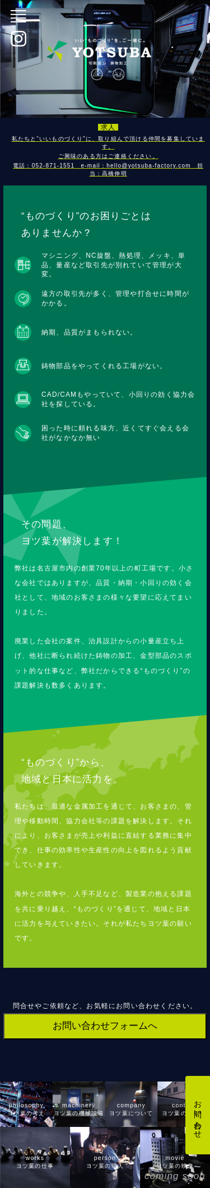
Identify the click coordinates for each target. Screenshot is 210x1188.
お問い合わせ (197, 1115)
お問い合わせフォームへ (105, 1025)
